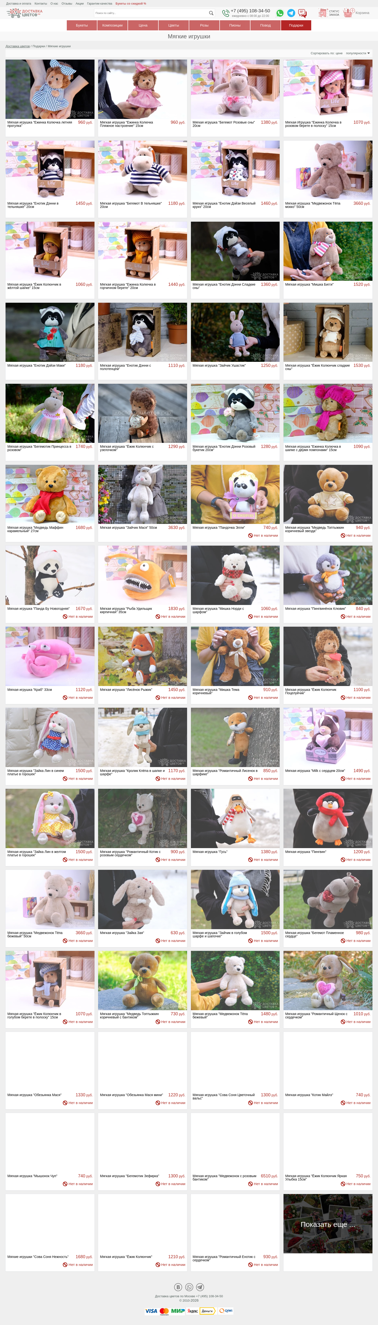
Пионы (235, 25)
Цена (143, 25)
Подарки (296, 25)
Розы (204, 25)
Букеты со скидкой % (131, 3)
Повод (265, 25)
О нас (54, 3)
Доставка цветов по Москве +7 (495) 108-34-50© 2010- (189, 1298)
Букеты (82, 25)
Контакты (40, 3)
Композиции (112, 25)
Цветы (173, 25)
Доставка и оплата (18, 3)
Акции (80, 3)
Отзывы (67, 3)
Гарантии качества (99, 3)
